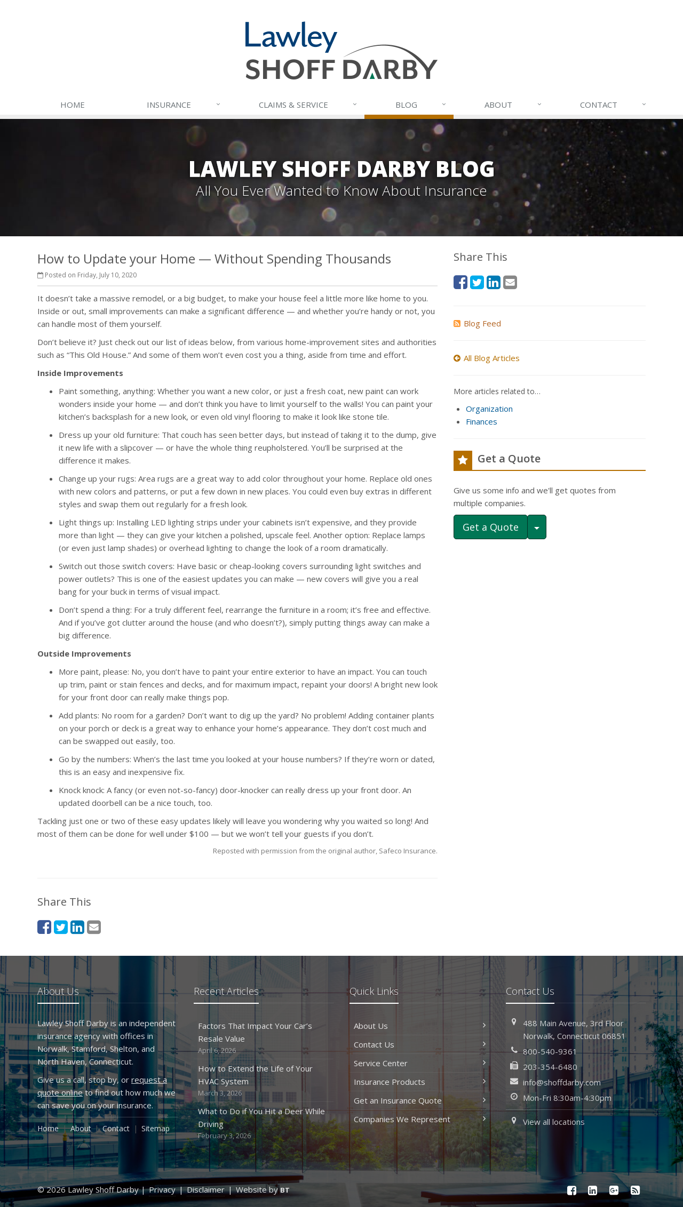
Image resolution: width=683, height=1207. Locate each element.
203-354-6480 (550, 1066)
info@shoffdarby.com (562, 1082)
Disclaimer (206, 1189)
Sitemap (155, 1128)
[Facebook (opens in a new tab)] (44, 927)
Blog (421, 104)
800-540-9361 (550, 1051)
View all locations (554, 1121)
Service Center (420, 1063)
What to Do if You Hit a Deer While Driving (264, 1123)
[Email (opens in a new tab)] (94, 927)
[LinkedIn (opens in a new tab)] (77, 927)
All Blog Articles (487, 358)
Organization (489, 408)
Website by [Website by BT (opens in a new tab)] (263, 1189)
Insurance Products (420, 1081)
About (513, 104)
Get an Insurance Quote (420, 1100)
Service (308, 104)
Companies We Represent (420, 1119)
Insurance (184, 104)
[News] (635, 1190)
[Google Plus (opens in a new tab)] (614, 1190)
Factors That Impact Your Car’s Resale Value (264, 1038)
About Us (420, 1025)
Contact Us (420, 1044)
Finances (481, 421)
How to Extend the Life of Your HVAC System (264, 1081)
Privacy (162, 1189)
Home (72, 104)
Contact (613, 104)
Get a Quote (491, 527)
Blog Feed (477, 323)
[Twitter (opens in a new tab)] (61, 927)
